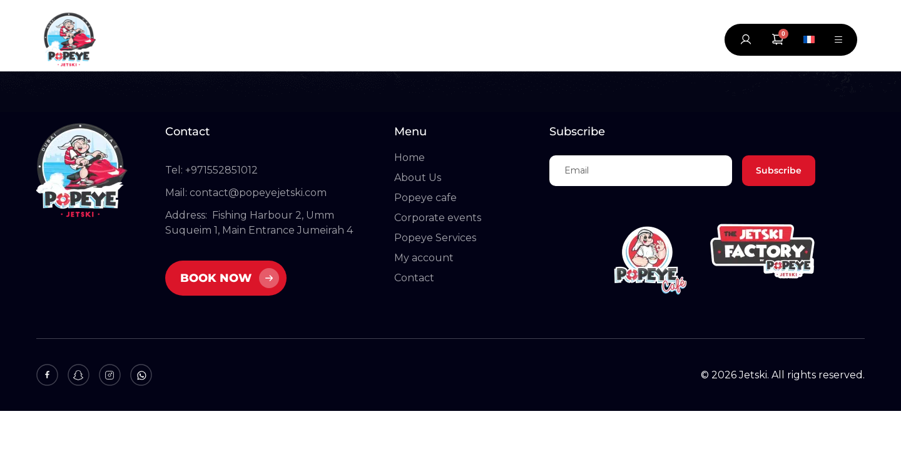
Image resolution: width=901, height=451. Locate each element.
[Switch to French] (809, 39)
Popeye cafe (425, 198)
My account (424, 258)
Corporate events (437, 218)
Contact (414, 278)
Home (409, 157)
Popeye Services (435, 238)
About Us (417, 178)
